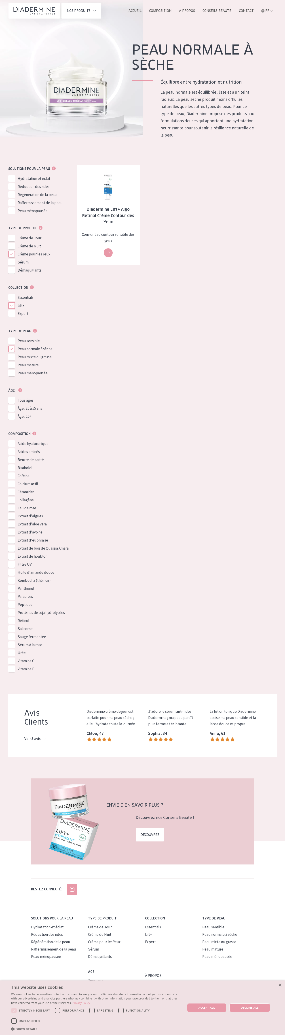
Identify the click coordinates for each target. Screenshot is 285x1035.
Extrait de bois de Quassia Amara (43, 548)
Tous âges (26, 400)
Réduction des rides (33, 186)
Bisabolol (25, 468)
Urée (22, 653)
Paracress (25, 596)
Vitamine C (26, 661)
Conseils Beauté (217, 11)
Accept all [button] (206, 1008)
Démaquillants (29, 270)
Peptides (25, 604)
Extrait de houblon (32, 556)
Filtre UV (25, 564)
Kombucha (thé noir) (34, 580)
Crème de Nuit (29, 246)
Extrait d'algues (30, 516)
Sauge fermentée (32, 636)
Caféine (24, 476)
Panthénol (26, 588)
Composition (160, 11)
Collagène (26, 500)
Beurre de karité (31, 459)
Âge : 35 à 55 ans (30, 408)
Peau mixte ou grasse (35, 357)
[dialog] (142, 1007)
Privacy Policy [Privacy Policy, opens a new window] (81, 1003)
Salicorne (25, 628)
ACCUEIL (135, 11)
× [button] (280, 985)
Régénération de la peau (37, 194)
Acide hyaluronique (33, 443)
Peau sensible (29, 341)
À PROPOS (153, 975)
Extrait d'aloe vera (32, 524)
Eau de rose (27, 508)
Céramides (26, 492)
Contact (246, 11)
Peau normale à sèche (35, 349)
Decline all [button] (250, 1008)
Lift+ (21, 305)
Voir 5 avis (35, 739)
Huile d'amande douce (36, 572)
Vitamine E (26, 669)
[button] (95, 1029)
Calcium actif (28, 484)
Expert (23, 313)
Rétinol (23, 620)
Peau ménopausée (33, 211)
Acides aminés (29, 451)
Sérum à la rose (30, 645)
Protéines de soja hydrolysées (41, 612)
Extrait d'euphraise (33, 540)
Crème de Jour (29, 238)
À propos (187, 11)
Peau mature (28, 365)
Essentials (26, 297)
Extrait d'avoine (30, 532)
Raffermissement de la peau (40, 202)
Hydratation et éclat (34, 178)
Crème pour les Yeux (34, 254)
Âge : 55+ (24, 416)
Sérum (23, 262)
